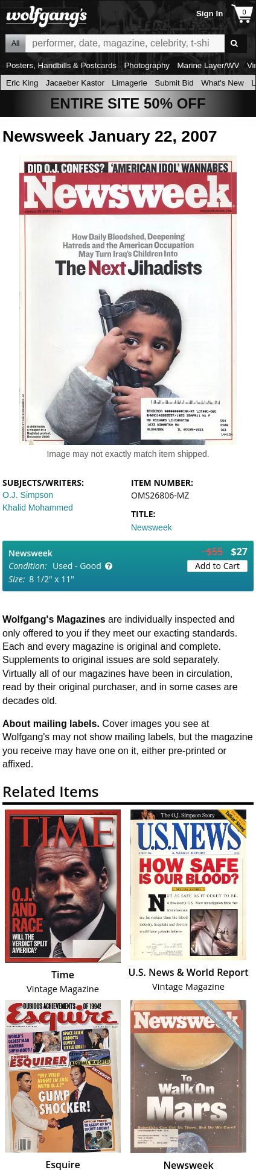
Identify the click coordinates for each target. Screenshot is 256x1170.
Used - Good (77, 565)
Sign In (209, 13)
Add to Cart (217, 565)
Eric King (22, 82)
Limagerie (129, 82)
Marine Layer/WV (208, 65)
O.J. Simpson (27, 495)
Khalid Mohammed (37, 507)
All (15, 43)
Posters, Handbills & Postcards (61, 65)
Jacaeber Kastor (75, 82)
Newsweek (151, 527)
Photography (147, 65)
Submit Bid (174, 82)
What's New (222, 82)
